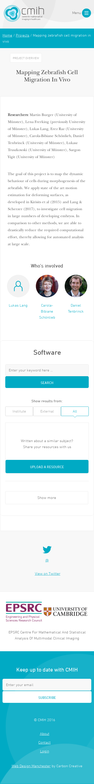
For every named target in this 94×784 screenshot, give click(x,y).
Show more (46, 497)
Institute (19, 411)
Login (44, 751)
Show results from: (47, 401)
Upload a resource (47, 467)
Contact (44, 742)
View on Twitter (47, 573)
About (44, 733)
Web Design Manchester (31, 766)
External (47, 411)
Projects (22, 35)
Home (7, 35)
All (75, 411)
